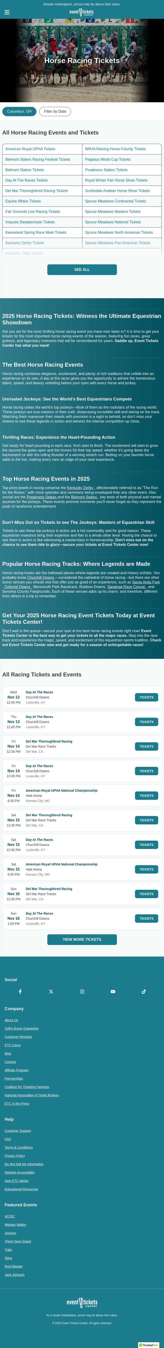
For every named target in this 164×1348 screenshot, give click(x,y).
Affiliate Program (17, 1070)
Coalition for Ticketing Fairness (27, 1087)
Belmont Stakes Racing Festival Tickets (37, 159)
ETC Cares (13, 1045)
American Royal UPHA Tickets (30, 149)
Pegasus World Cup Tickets (108, 159)
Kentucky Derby (80, 488)
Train (8, 1250)
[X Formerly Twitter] (50, 992)
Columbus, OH (19, 111)
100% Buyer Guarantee (22, 1028)
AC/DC (10, 1216)
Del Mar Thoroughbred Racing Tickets (36, 191)
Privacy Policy (15, 1156)
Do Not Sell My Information (24, 1164)
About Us (11, 1020)
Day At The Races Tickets (26, 180)
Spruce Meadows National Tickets (113, 222)
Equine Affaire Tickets (23, 201)
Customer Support (18, 1131)
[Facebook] (20, 992)
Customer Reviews (18, 1037)
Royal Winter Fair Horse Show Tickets (116, 180)
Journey (10, 1233)
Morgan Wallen (15, 1224)
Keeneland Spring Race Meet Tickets (35, 232)
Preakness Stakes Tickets (106, 170)
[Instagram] (82, 992)
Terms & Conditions (19, 1147)
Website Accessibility (20, 1172)
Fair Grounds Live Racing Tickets (32, 212)
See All (82, 270)
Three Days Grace (18, 1241)
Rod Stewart (14, 1266)
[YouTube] (112, 992)
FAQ (8, 1139)
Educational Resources (21, 1189)
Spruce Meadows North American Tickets (119, 232)
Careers (10, 1062)
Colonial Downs (17, 587)
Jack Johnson (15, 1275)
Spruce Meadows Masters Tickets (113, 212)
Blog (8, 1053)
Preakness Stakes (42, 497)
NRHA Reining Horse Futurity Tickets (115, 149)
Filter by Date (55, 111)
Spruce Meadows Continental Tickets (115, 201)
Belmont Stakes (84, 497)
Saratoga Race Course (126, 587)
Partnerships (14, 1078)
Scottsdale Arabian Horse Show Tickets (117, 191)
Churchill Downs (41, 578)
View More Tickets (82, 939)
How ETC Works (17, 1181)
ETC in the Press (17, 1103)
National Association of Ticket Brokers (32, 1095)
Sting (8, 1258)
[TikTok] (144, 992)
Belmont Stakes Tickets (24, 170)
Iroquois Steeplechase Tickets (30, 222)
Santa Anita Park (146, 582)
